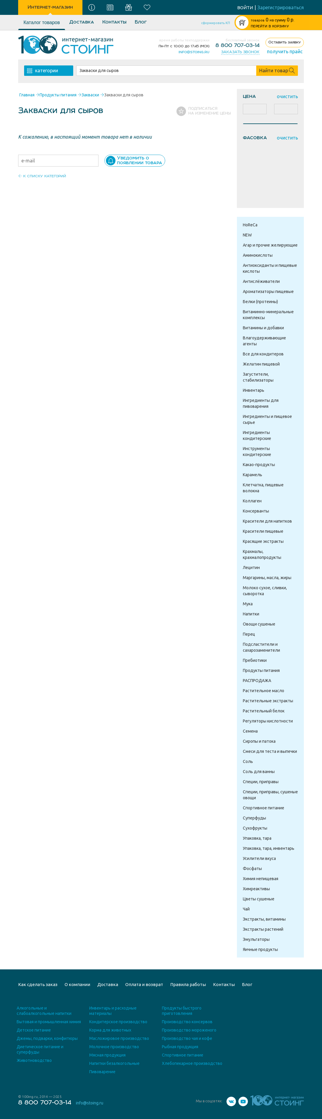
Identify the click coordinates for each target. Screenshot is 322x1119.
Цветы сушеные (258, 899)
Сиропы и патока (259, 741)
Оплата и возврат (144, 984)
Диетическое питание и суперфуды (40, 1049)
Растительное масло (263, 690)
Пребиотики (255, 660)
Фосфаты (252, 868)
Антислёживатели (261, 281)
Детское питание (34, 1030)
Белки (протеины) (260, 301)
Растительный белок (264, 711)
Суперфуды (254, 818)
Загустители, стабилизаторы (258, 377)
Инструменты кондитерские (257, 451)
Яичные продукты (260, 949)
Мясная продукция (107, 1055)
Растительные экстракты (268, 700)
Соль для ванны (259, 771)
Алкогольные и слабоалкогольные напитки (44, 1011)
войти (245, 7)
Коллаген (252, 501)
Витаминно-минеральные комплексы (268, 314)
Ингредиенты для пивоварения (261, 403)
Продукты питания (261, 670)
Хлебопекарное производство (192, 1063)
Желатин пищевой (261, 364)
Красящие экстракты (263, 541)
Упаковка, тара (257, 838)
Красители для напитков (267, 521)
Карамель (252, 474)
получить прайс (285, 51)
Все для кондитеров (263, 354)
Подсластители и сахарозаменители (261, 647)
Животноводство (34, 1060)
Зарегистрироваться (280, 7)
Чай (246, 909)
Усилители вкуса (259, 858)
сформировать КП (215, 23)
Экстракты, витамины (264, 919)
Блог (141, 22)
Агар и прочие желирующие (270, 245)
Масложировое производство (119, 1038)
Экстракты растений (263, 929)
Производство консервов (187, 1021)
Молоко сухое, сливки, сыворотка (265, 590)
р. (272, 20)
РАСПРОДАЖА (257, 680)
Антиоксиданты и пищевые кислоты (270, 268)
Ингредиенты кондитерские (257, 435)
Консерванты (256, 511)
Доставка (81, 22)
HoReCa (250, 224)
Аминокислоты (258, 255)
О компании (77, 984)
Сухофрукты (255, 828)
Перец (249, 634)
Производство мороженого (189, 1030)
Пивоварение (102, 1071)
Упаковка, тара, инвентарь (268, 848)
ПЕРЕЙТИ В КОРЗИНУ (270, 26)
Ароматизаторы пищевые (268, 291)
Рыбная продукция (180, 1046)
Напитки (251, 614)
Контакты (114, 22)
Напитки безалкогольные (114, 1063)
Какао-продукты (259, 464)
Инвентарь (253, 390)
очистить (287, 96)
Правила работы (188, 984)
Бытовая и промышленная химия (49, 1021)
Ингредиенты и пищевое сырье (267, 419)
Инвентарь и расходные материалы (113, 1011)
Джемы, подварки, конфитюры (47, 1038)
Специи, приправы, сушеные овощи (270, 794)
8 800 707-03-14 (237, 45)
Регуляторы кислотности (268, 721)
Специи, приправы (261, 781)
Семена (250, 731)
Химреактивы (256, 888)
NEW (247, 235)
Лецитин (251, 567)
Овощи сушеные (259, 624)
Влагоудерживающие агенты (264, 341)
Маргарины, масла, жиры (267, 577)
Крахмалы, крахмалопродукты (262, 554)
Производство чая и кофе (187, 1038)
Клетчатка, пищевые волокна (263, 487)
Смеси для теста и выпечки (270, 751)
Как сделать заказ (37, 984)
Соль (248, 761)
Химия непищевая (260, 878)
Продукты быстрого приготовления (181, 1011)
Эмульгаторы (256, 939)
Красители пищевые (263, 531)
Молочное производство (114, 1046)
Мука (248, 603)
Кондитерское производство (118, 1021)
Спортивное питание (263, 807)
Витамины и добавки (263, 327)
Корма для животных (110, 1030)
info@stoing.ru (194, 52)
